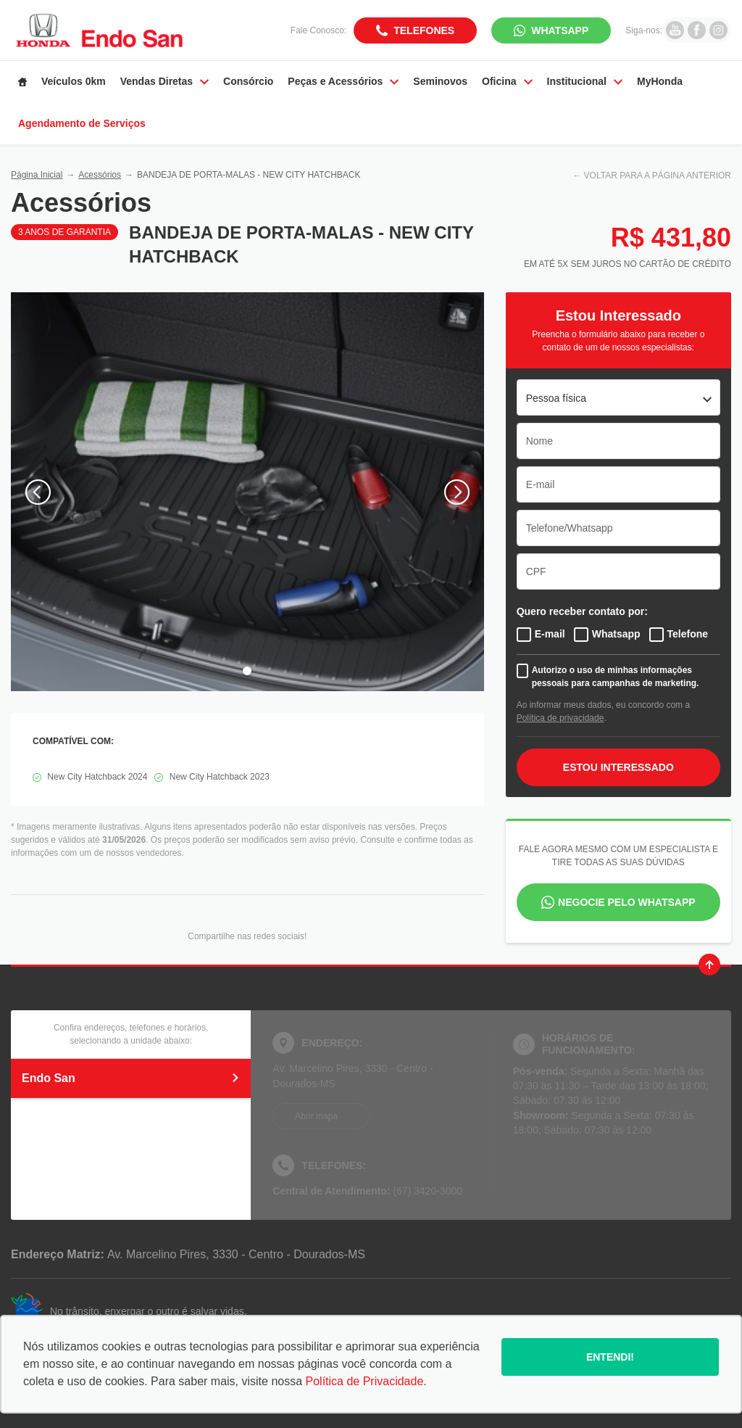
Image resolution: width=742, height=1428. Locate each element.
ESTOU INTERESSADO (618, 767)
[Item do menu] (22, 81)
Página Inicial (36, 175)
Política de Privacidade (365, 1381)
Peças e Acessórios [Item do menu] (343, 81)
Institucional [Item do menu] (584, 81)
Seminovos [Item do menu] (440, 81)
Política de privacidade (560, 718)
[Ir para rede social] (675, 30)
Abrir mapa (316, 1116)
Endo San (131, 1078)
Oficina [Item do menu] (507, 81)
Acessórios (99, 175)
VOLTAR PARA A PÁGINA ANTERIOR (657, 175)
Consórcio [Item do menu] (248, 81)
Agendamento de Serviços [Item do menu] (82, 123)
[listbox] (618, 397)
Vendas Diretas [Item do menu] (164, 81)
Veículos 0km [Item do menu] (73, 81)
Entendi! (610, 1357)
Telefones (423, 30)
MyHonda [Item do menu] (660, 81)
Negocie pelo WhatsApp (627, 902)
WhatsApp (559, 30)
